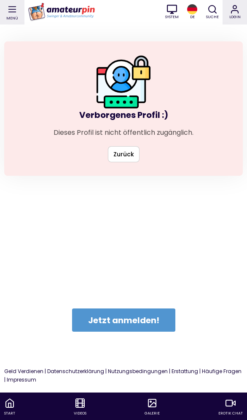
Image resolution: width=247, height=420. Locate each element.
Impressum (21, 379)
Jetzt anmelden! (123, 320)
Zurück (123, 154)
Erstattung (185, 371)
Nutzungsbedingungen (138, 371)
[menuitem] (9, 407)
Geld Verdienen (23, 371)
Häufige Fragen (222, 371)
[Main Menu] (12, 12)
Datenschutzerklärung (75, 371)
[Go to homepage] (61, 12)
